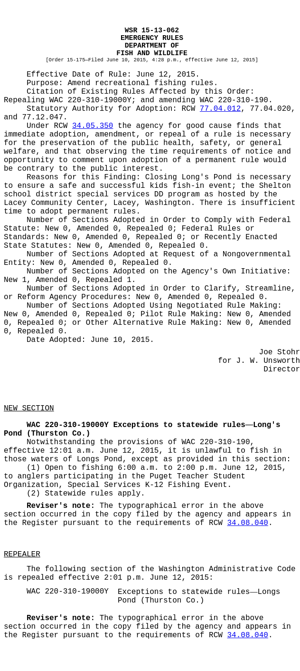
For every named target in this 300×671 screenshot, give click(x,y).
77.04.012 (220, 109)
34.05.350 (92, 126)
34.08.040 (247, 523)
